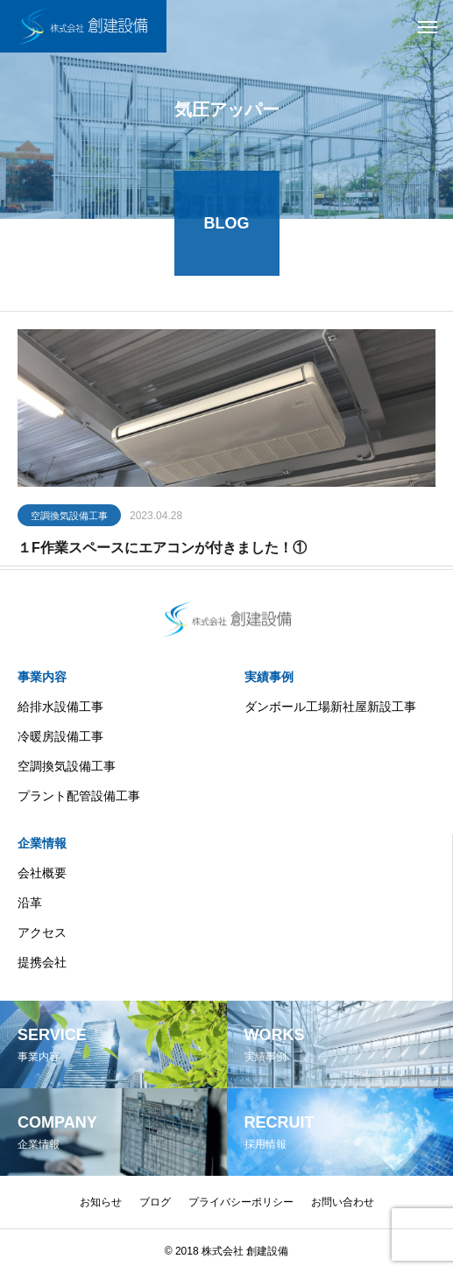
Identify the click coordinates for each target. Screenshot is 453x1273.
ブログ (155, 1202)
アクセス (42, 932)
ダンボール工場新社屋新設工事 (330, 707)
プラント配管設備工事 (79, 796)
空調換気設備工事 (69, 517)
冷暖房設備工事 (60, 736)
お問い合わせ (342, 1202)
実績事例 (269, 677)
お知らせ (101, 1202)
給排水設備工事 (60, 707)
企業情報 (42, 843)
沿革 (30, 903)
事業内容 (42, 677)
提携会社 (42, 962)
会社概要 (42, 873)
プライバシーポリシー (241, 1202)
